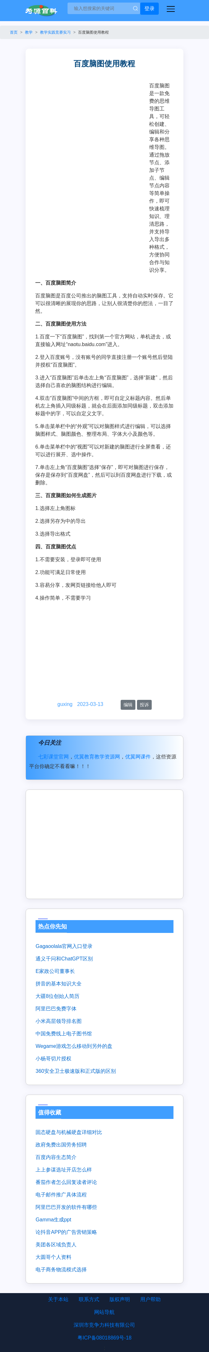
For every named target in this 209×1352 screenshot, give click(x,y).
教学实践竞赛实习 (55, 32)
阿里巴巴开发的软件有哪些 (66, 1207)
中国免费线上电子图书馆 (64, 1033)
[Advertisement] (92, 130)
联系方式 (89, 1299)
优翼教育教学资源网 (97, 756)
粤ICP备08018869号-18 (104, 1337)
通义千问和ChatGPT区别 (64, 958)
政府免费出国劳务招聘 (61, 1144)
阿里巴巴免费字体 (56, 1008)
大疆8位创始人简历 (57, 996)
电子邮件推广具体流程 (61, 1194)
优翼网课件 (138, 756)
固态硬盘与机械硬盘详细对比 (69, 1132)
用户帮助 (150, 1299)
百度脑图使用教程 (93, 32)
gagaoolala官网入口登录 (64, 946)
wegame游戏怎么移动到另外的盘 (74, 1046)
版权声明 (119, 1299)
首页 (14, 32)
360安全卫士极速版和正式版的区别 (76, 1071)
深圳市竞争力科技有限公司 (104, 1325)
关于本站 (58, 1299)
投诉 (144, 704)
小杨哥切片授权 (53, 1058)
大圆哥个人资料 (53, 1257)
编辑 (128, 704)
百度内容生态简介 (56, 1157)
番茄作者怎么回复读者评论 (66, 1182)
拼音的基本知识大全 (59, 983)
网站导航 (104, 1312)
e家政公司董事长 (55, 971)
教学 (29, 32)
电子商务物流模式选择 (61, 1269)
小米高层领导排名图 (59, 1021)
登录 (149, 8)
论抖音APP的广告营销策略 (66, 1232)
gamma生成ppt (53, 1219)
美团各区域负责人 (56, 1244)
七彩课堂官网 (53, 756)
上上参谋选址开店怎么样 (64, 1169)
